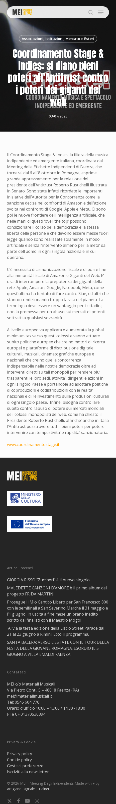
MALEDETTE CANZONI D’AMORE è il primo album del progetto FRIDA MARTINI (57, 591)
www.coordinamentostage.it (33, 444)
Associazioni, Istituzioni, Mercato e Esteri (58, 38)
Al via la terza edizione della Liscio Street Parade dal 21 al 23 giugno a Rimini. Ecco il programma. (55, 631)
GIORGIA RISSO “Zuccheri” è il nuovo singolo (48, 580)
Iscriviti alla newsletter (28, 772)
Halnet (44, 788)
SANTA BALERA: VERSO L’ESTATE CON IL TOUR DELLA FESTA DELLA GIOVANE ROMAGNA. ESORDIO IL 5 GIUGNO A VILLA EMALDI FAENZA (58, 648)
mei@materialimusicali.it (29, 696)
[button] (100, 12)
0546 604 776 (27, 702)
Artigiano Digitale (21, 788)
